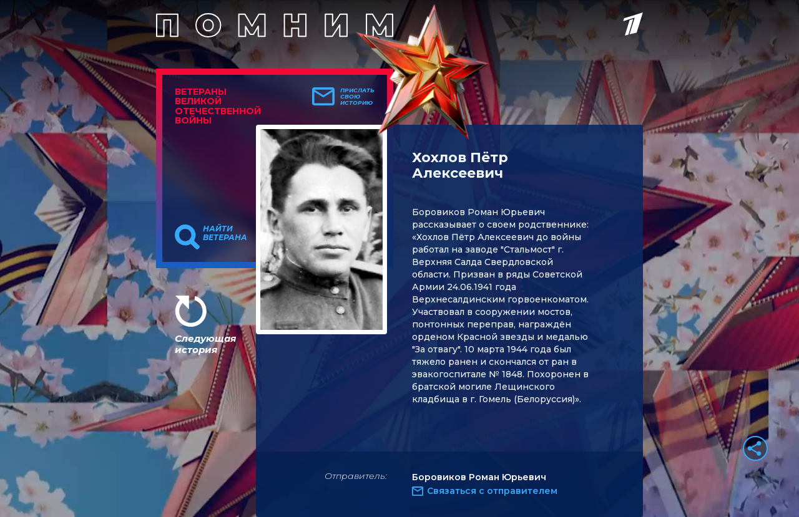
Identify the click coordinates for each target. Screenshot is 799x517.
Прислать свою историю (357, 96)
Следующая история (205, 343)
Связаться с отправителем (492, 490)
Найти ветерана (225, 233)
